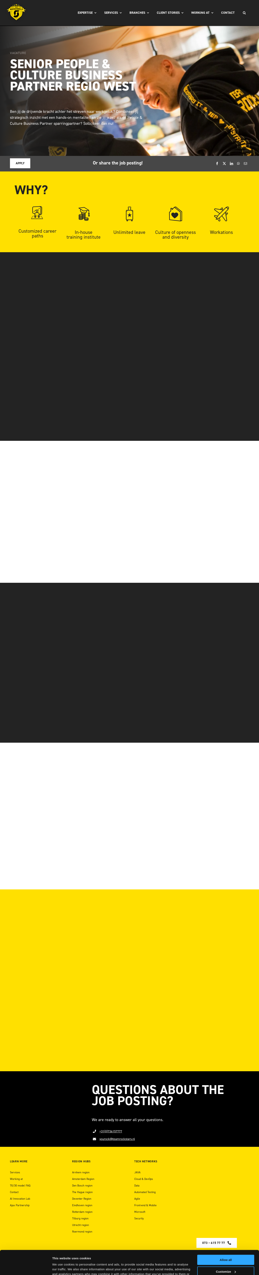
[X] (224, 164)
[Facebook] (217, 164)
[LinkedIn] (231, 164)
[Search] (244, 13)
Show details (61, 1267)
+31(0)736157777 (110, 1131)
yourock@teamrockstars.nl (117, 1139)
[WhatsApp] (238, 164)
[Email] (245, 164)
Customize (226, 1248)
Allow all (226, 1237)
